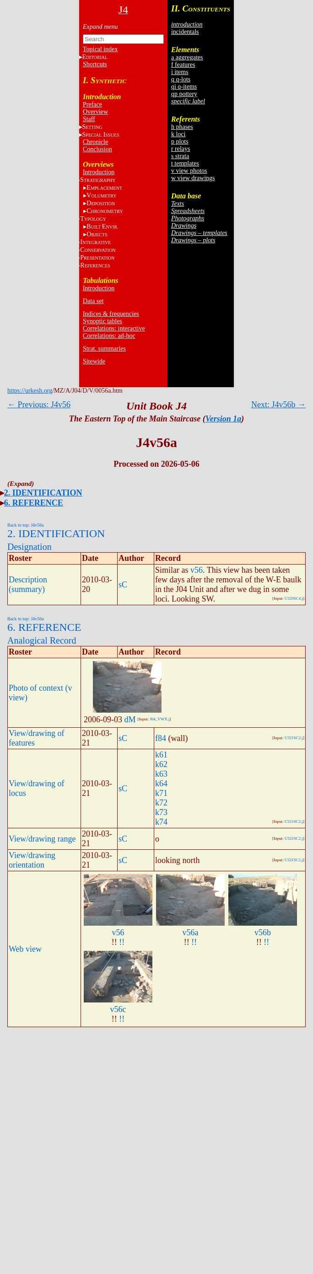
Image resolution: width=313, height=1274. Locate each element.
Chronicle (95, 142)
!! (121, 942)
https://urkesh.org (29, 390)
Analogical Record (41, 640)
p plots (180, 141)
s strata (180, 156)
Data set (93, 301)
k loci (178, 134)
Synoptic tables (102, 321)
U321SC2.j (294, 738)
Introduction (98, 172)
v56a (191, 932)
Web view (25, 949)
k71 (161, 793)
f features (183, 64)
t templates (185, 163)
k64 (161, 783)
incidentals (185, 31)
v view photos (189, 170)
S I (100, 134)
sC (123, 584)
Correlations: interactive (114, 328)
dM (130, 719)
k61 (161, 754)
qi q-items (184, 86)
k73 (161, 812)
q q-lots (180, 79)
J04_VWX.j (159, 719)
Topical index (100, 49)
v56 (196, 570)
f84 (160, 738)
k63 (161, 773)
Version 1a (223, 418)
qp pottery (184, 94)
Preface (92, 104)
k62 (161, 764)
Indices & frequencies (111, 313)
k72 (161, 802)
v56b (262, 932)
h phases (182, 126)
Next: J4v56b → (278, 404)
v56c (118, 1009)
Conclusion (97, 149)
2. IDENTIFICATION (43, 492)
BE (102, 226)
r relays (180, 148)
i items (180, 72)
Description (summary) (28, 584)
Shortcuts (95, 64)
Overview (95, 111)
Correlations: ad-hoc (109, 335)
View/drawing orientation (32, 860)
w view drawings (193, 178)
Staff (89, 119)
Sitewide (94, 361)
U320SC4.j (294, 598)
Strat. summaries (104, 348)
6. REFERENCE (33, 502)
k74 (161, 821)
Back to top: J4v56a (25, 525)
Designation (29, 547)
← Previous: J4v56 (38, 404)
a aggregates (187, 57)
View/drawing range (42, 838)
